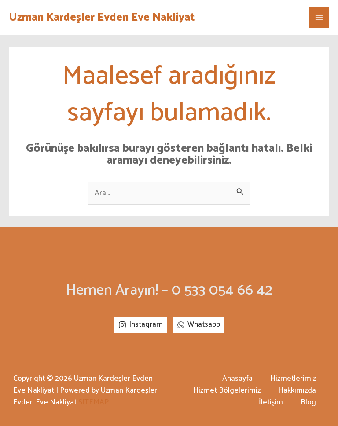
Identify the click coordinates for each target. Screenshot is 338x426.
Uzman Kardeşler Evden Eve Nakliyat (102, 17)
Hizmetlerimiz (293, 379)
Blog (308, 402)
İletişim (271, 402)
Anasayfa (237, 379)
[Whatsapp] (198, 325)
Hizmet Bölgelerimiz (227, 391)
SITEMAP (93, 402)
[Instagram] (140, 325)
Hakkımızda (297, 391)
